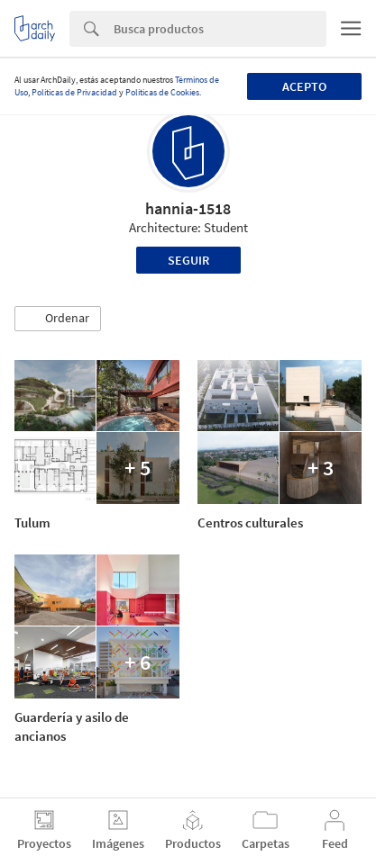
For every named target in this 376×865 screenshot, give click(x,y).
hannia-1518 (188, 208)
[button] (57, 318)
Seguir (188, 260)
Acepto (304, 86)
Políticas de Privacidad (74, 92)
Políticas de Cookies (162, 92)
